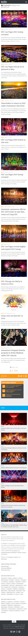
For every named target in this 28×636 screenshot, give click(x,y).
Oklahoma (4, 608)
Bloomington (4, 579)
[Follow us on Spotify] (26, 376)
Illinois (3, 603)
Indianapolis (19, 585)
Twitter (16, 557)
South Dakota (12, 608)
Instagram (4, 559)
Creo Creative (20, 628)
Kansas (18, 603)
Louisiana (4, 605)
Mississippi (4, 607)
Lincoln (3, 588)
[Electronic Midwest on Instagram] (23, 376)
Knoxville (14, 587)
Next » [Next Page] (16, 370)
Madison (15, 588)
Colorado (16, 601)
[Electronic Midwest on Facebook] (19, 376)
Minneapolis (11, 590)
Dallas (24, 581)
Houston (12, 585)
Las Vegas (14, 550)
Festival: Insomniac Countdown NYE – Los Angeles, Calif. (13, 386)
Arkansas (10, 601)
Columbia (11, 581)
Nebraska (17, 607)
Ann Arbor (4, 578)
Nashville (19, 590)
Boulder (12, 579)
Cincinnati (23, 579)
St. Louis (16, 594)
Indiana (8, 603)
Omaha (18, 592)
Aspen (10, 578)
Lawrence (21, 587)
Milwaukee (4, 590)
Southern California (14, 610)
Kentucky (23, 603)
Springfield (10, 594)
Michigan (10, 605)
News (2, 29)
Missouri (10, 607)
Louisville (9, 588)
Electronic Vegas (5, 570)
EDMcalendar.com (20, 626)
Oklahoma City (11, 592)
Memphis (21, 588)
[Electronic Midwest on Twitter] (21, 376)
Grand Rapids (4, 585)
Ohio (22, 607)
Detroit (24, 552)
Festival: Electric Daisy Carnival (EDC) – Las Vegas (13, 390)
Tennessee (19, 608)
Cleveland (4, 581)
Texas (25, 608)
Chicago (19, 552)
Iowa (13, 603)
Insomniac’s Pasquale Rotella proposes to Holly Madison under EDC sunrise (13, 353)
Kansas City (7, 587)
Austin (20, 578)
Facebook (10, 557)
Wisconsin (5, 610)
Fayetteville (20, 583)
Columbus (18, 581)
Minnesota (17, 605)
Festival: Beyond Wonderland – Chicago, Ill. (13, 395)
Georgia (22, 601)
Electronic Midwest (6, 568)
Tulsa (21, 594)
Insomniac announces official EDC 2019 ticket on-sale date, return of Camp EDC (13, 212)
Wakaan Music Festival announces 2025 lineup (13, 467)
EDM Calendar (5, 566)
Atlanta (15, 578)
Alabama (3, 601)
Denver (3, 583)
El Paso (13, 583)
